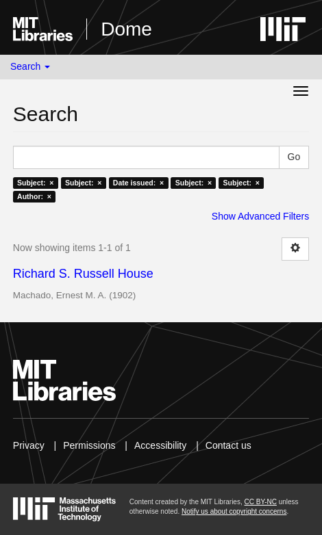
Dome (126, 29)
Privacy (29, 445)
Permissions (89, 445)
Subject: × (35, 183)
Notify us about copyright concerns (234, 511)
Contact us (228, 445)
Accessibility (160, 445)
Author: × (34, 196)
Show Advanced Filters (260, 216)
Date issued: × (138, 183)
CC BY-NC (260, 502)
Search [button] (30, 66)
